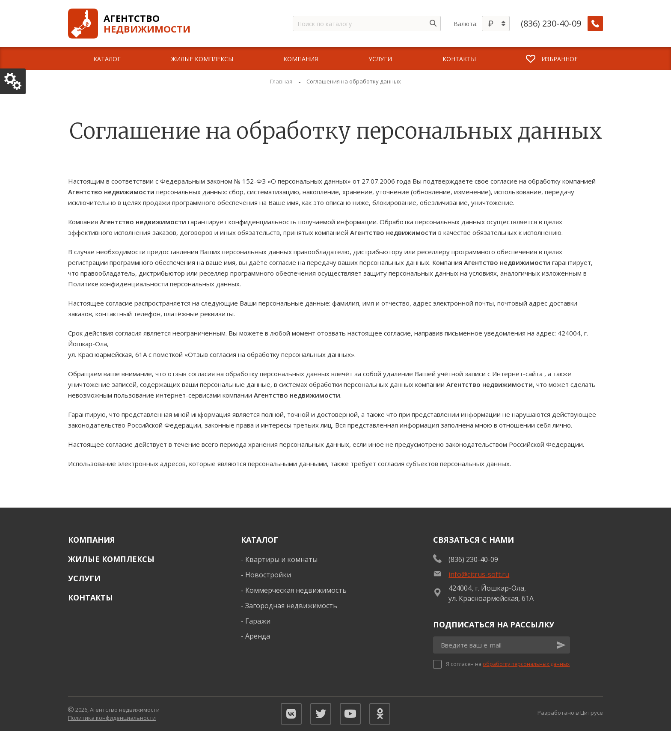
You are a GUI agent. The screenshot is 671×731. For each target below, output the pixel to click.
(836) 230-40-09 (551, 23)
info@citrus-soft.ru (478, 574)
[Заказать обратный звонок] (595, 23)
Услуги (84, 578)
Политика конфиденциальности (112, 718)
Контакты (90, 597)
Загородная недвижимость (291, 605)
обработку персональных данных (526, 664)
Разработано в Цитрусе (570, 712)
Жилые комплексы (111, 559)
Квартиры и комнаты (281, 559)
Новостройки (268, 574)
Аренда (257, 636)
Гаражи (257, 621)
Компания (91, 540)
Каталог (259, 540)
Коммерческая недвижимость (296, 590)
